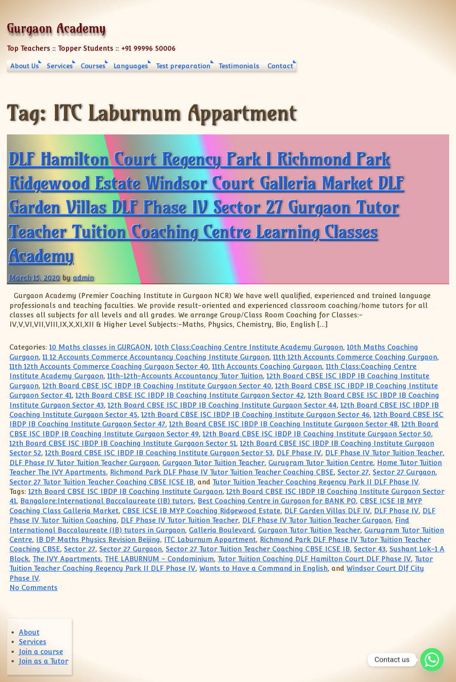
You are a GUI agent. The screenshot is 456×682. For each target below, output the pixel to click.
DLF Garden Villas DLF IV (327, 511)
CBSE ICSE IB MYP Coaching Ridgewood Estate (201, 511)
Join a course (41, 652)
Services (60, 66)
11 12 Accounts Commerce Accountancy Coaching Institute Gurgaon (156, 357)
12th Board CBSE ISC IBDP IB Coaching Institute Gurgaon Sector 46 (255, 415)
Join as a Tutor (43, 661)
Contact (280, 66)
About (29, 632)
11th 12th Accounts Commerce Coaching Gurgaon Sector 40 (108, 366)
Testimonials (239, 66)
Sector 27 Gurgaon (404, 472)
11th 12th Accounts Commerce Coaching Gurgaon (355, 357)
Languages (130, 66)
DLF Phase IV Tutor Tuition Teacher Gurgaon (83, 463)
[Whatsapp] (432, 659)
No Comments (33, 588)
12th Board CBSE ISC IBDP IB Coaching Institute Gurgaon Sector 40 (157, 386)
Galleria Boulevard (221, 530)
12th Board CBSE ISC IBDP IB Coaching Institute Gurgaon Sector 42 (190, 395)
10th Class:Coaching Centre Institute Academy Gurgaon (249, 347)
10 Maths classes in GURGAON (100, 347)
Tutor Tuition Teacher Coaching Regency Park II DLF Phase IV (315, 482)
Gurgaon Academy (56, 28)
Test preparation (183, 66)
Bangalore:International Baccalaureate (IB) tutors (107, 501)
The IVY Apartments (67, 559)
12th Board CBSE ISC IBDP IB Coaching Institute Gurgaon (125, 491)
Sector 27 (353, 472)
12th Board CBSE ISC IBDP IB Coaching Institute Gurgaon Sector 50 (317, 434)
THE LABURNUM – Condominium (159, 559)
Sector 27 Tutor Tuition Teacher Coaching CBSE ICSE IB (101, 482)
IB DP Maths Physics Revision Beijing (98, 540)
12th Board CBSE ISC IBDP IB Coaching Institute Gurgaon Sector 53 (159, 453)
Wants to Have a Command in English (263, 568)
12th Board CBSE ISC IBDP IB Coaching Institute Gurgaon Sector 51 (122, 443)
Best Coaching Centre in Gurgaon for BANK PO (277, 501)
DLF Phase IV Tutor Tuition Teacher (384, 453)
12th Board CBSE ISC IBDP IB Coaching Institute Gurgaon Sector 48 (283, 424)
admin (83, 278)
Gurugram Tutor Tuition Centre (320, 463)
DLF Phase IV (299, 453)
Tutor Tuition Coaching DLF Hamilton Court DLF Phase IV (314, 559)
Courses (93, 66)
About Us (24, 66)
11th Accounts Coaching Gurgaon (267, 366)
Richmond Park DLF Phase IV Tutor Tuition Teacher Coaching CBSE (222, 472)
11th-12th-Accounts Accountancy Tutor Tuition (185, 376)
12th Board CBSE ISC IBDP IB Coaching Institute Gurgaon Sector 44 (222, 405)
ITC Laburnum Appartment (210, 540)
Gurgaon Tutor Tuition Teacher (213, 463)
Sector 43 (370, 549)
